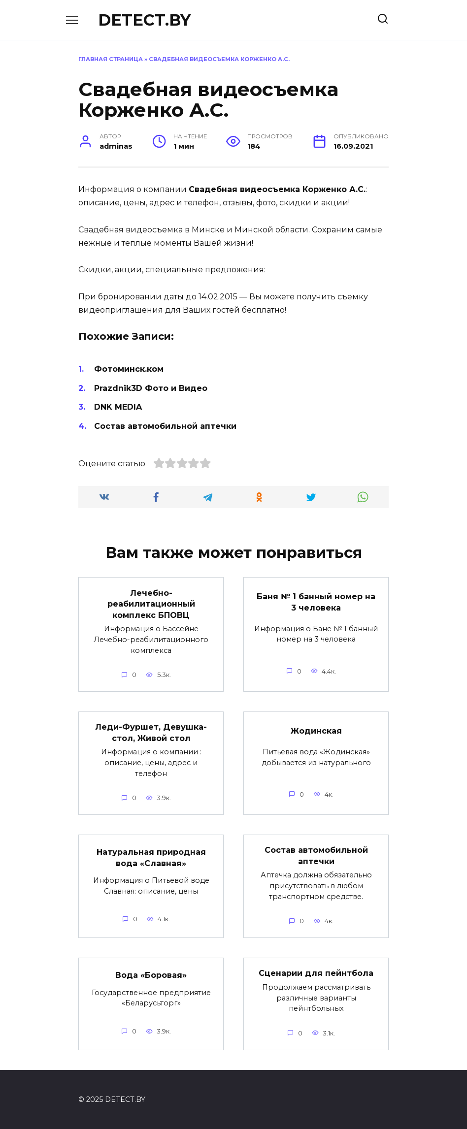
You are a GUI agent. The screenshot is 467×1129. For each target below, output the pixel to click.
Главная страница (110, 59)
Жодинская (316, 730)
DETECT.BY (144, 20)
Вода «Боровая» (151, 974)
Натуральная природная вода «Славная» (151, 857)
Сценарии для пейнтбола (316, 972)
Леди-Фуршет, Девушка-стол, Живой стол (151, 732)
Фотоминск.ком (129, 369)
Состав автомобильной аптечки (165, 426)
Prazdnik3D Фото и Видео (150, 388)
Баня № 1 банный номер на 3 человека (316, 602)
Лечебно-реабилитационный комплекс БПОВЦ (151, 603)
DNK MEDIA (118, 407)
